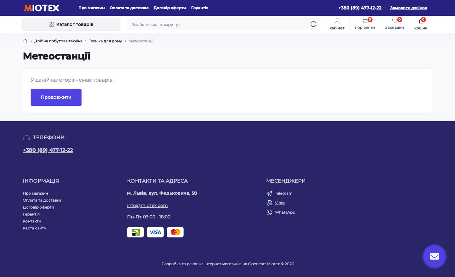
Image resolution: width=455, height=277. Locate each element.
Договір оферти (170, 7)
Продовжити (56, 97)
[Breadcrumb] (25, 41)
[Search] (313, 24)
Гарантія (200, 7)
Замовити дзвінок (408, 7)
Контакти (32, 221)
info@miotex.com (147, 205)
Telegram (284, 193)
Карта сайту (34, 228)
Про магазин (91, 7)
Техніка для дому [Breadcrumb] (105, 41)
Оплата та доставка (129, 7)
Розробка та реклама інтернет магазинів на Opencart (213, 263)
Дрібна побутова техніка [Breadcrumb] (58, 41)
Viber (280, 202)
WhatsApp (285, 212)
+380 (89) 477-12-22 (48, 150)
